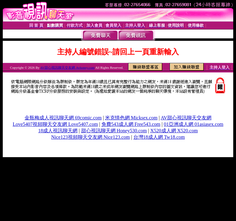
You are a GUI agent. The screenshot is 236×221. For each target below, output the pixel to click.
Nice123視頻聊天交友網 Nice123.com (90, 137)
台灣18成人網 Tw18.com (159, 137)
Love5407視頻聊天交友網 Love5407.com (55, 124)
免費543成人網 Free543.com (130, 124)
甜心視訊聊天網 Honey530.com (114, 130)
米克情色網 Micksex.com (131, 117)
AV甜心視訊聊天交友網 (186, 117)
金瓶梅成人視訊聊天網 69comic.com (63, 117)
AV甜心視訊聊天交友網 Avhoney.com (67, 67)
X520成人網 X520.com (174, 130)
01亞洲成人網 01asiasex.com (193, 124)
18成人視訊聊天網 (57, 130)
